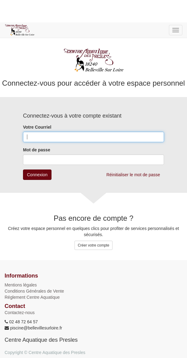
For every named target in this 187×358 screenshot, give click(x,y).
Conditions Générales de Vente (34, 291)
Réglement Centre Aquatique (32, 297)
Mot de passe (36, 149)
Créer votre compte (93, 245)
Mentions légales (21, 284)
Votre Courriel (37, 127)
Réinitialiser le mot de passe (133, 174)
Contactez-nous (20, 312)
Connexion (37, 174)
